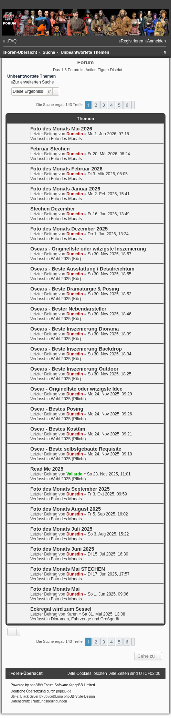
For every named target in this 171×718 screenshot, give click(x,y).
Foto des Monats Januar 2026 (65, 188)
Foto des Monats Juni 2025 (62, 549)
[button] (133, 105)
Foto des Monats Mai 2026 (61, 128)
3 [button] (104, 105)
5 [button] (119, 105)
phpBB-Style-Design (79, 696)
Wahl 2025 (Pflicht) (68, 398)
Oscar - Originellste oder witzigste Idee (76, 389)
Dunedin (74, 133)
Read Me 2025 (46, 469)
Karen (71, 614)
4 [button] (111, 105)
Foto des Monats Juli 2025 (61, 529)
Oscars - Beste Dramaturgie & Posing (74, 289)
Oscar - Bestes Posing (56, 409)
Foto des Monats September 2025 (70, 489)
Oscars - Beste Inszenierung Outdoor (74, 369)
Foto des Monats (66, 138)
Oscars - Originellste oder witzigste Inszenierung (88, 249)
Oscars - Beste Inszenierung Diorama (74, 329)
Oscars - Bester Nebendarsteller (68, 309)
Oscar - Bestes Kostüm (57, 429)
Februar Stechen (50, 148)
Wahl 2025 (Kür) (66, 258)
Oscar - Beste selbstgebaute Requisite (75, 449)
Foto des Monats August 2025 (65, 509)
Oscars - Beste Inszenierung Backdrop (76, 349)
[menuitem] (12, 41)
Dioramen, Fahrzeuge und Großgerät (85, 619)
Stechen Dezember (52, 209)
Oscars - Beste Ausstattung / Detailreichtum (82, 269)
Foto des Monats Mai (55, 589)
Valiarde (74, 474)
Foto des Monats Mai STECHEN (67, 569)
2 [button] (96, 105)
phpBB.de (63, 691)
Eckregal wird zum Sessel (61, 609)
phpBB (35, 685)
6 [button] (127, 105)
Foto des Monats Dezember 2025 (69, 229)
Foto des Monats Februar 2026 (66, 168)
